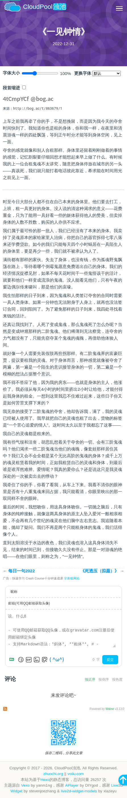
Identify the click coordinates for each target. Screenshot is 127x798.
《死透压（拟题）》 (102, 570)
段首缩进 (11, 88)
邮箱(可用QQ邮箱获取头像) (29, 603)
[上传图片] (36, 659)
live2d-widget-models (79, 791)
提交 (110, 660)
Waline (109, 708)
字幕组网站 (72, 578)
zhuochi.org (53, 774)
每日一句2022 (19, 570)
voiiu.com (76, 774)
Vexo (25, 785)
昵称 (14, 592)
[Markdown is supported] (12, 659)
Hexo (45, 780)
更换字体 (82, 73)
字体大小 (11, 73)
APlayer (71, 785)
